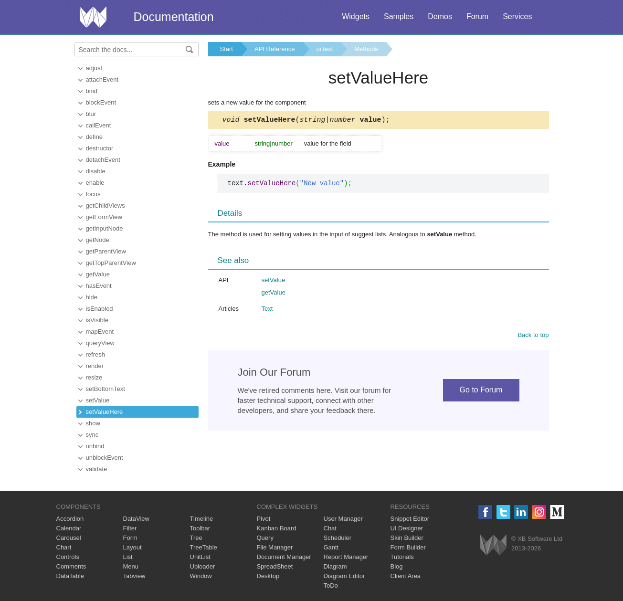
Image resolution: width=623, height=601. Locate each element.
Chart (64, 547)
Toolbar (200, 528)
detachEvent (103, 159)
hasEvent (99, 285)
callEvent (98, 125)
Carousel (68, 537)
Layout (132, 547)
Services (517, 16)
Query (265, 537)
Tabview (134, 576)
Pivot (264, 518)
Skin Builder (407, 537)
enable (95, 182)
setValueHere (104, 411)
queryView (100, 343)
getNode (97, 239)
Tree (196, 537)
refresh (95, 354)
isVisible (97, 320)
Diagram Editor (344, 576)
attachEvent (102, 79)
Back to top (533, 336)
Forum (477, 16)
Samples (398, 16)
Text (267, 310)
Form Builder (408, 547)
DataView (136, 518)
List (128, 556)
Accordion (70, 518)
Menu (131, 566)
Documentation (174, 16)
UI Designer (407, 528)
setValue (98, 400)
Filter (130, 528)
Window (201, 576)
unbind (95, 446)
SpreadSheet (275, 566)
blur (91, 113)
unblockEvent (104, 457)
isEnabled (99, 308)
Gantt (331, 547)
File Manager (275, 547)
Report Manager (346, 556)
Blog (397, 566)
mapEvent (100, 331)
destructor (100, 148)
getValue (98, 274)
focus (93, 194)
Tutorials (402, 556)
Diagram (335, 566)
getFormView (104, 217)
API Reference (274, 49)
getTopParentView (111, 262)
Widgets (356, 16)
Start (226, 49)
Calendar (69, 528)
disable (96, 171)
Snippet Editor (410, 518)
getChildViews (105, 205)
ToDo (331, 585)
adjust (94, 68)
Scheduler (338, 537)
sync (92, 434)
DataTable (70, 576)
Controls (67, 556)
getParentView (106, 251)
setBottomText (105, 388)
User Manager (343, 518)
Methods (366, 49)
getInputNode (104, 228)
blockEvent (101, 102)
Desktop (268, 576)
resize (94, 377)
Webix (493, 545)
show (93, 423)
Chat (330, 528)
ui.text (325, 49)
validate (96, 469)
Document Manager (284, 556)
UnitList (200, 556)
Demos (440, 16)
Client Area (406, 576)
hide (92, 297)
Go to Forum (481, 391)
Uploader (202, 566)
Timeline (201, 518)
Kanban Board (276, 528)
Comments (71, 566)
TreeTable (203, 547)
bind (92, 91)
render (95, 365)
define (94, 136)
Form (130, 537)
